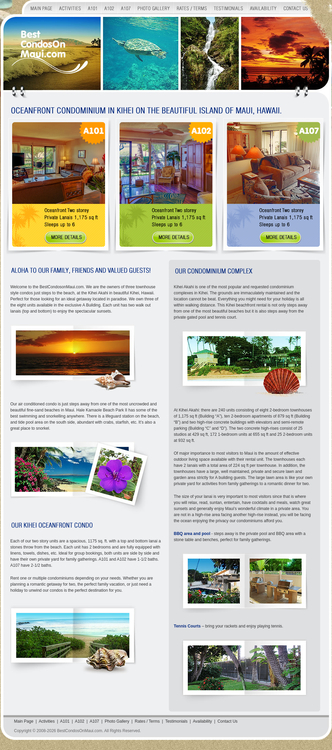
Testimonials (176, 721)
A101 (65, 721)
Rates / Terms (147, 721)
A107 (94, 721)
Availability (202, 721)
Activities (47, 721)
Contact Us (227, 721)
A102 (79, 721)
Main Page (23, 721)
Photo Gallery (117, 721)
